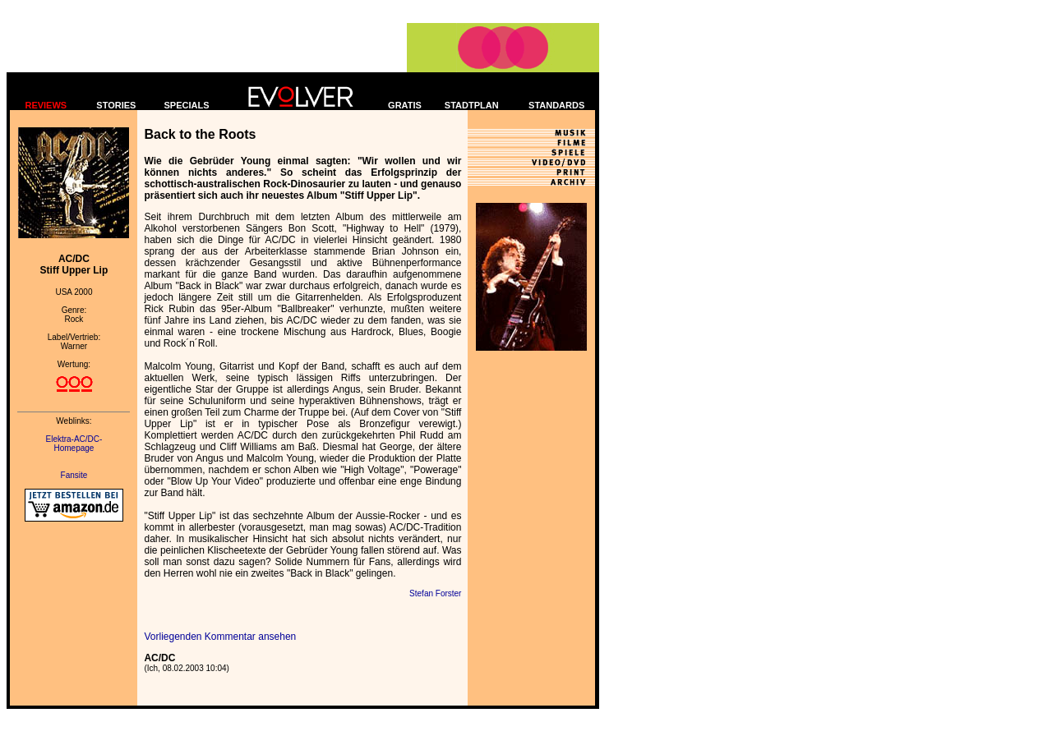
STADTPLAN (472, 105)
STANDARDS (556, 105)
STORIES (116, 105)
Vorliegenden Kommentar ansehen (220, 636)
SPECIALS (187, 105)
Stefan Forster (435, 593)
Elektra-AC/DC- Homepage (74, 444)
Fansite (74, 475)
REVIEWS (46, 105)
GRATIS (405, 105)
